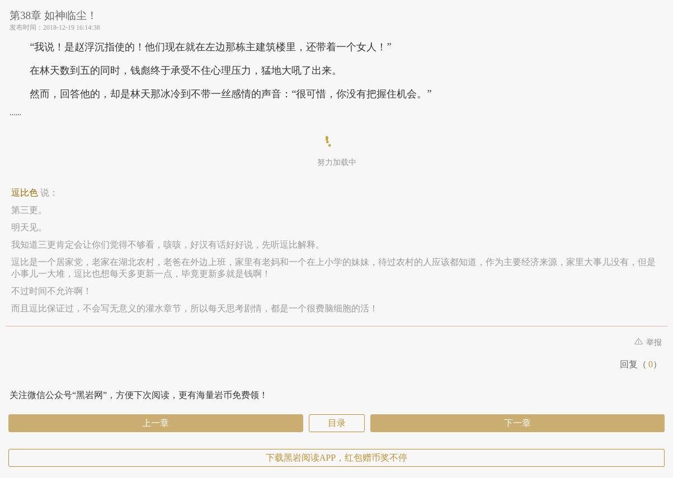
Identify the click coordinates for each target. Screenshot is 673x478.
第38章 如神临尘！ (53, 15)
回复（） (641, 364)
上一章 (155, 423)
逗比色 (24, 192)
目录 (337, 423)
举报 (648, 342)
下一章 (517, 423)
